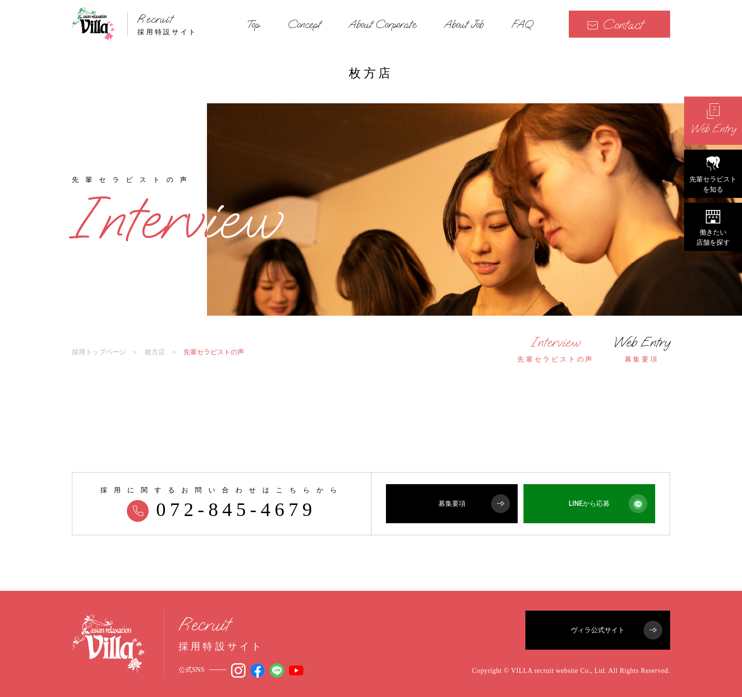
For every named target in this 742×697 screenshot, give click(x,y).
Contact (615, 24)
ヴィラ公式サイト (616, 630)
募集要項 (474, 503)
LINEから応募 (608, 503)
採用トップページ (99, 352)
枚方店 (155, 352)
